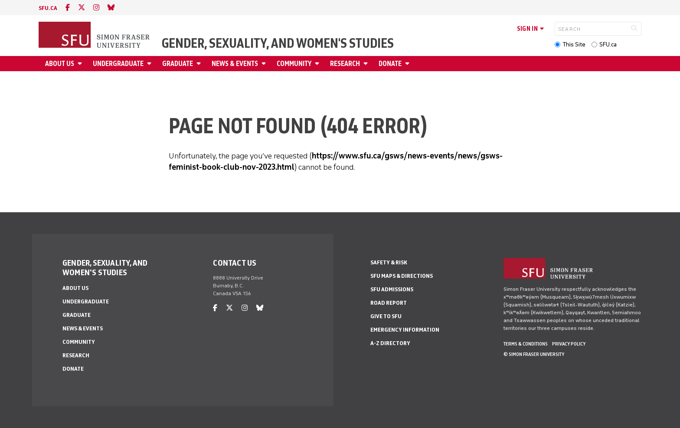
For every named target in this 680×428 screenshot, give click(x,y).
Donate (390, 63)
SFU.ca (608, 44)
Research (345, 63)
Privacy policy (568, 344)
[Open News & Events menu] (265, 63)
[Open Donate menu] (408, 63)
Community (294, 63)
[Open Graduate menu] (200, 63)
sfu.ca (48, 8)
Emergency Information (404, 329)
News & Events (235, 63)
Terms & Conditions (525, 344)
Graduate (177, 63)
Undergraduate (118, 63)
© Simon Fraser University (533, 354)
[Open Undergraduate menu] (150, 63)
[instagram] (96, 7)
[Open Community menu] (318, 63)
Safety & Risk (388, 262)
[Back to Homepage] (95, 35)
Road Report (388, 302)
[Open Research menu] (367, 63)
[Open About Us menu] (81, 63)
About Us (59, 63)
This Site (573, 44)
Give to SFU (386, 316)
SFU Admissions (391, 289)
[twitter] (81, 7)
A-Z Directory (390, 343)
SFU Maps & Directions (401, 276)
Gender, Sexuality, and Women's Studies (278, 43)
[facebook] (67, 7)
